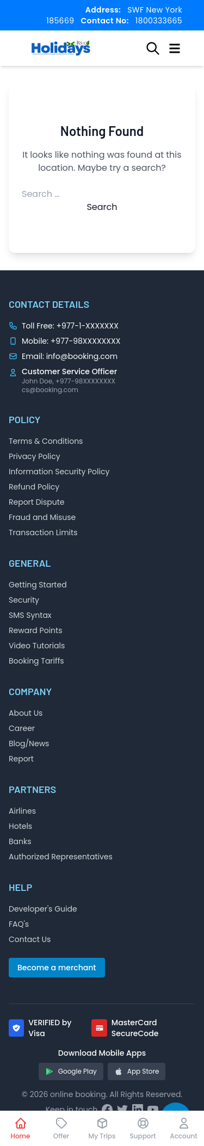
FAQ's (19, 924)
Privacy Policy (34, 456)
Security (24, 599)
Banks (20, 841)
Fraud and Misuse (42, 517)
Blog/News (29, 743)
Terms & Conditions (46, 441)
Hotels (20, 826)
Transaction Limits (43, 532)
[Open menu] (174, 48)
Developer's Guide (43, 908)
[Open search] (152, 48)
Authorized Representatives (61, 856)
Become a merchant (56, 967)
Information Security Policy (59, 471)
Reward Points (35, 630)
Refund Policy (34, 486)
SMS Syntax (30, 615)
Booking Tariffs (36, 660)
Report (21, 758)
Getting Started (38, 584)
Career (22, 728)
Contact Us (30, 939)
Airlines (22, 811)
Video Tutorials (37, 645)
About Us (25, 713)
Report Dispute (37, 502)
